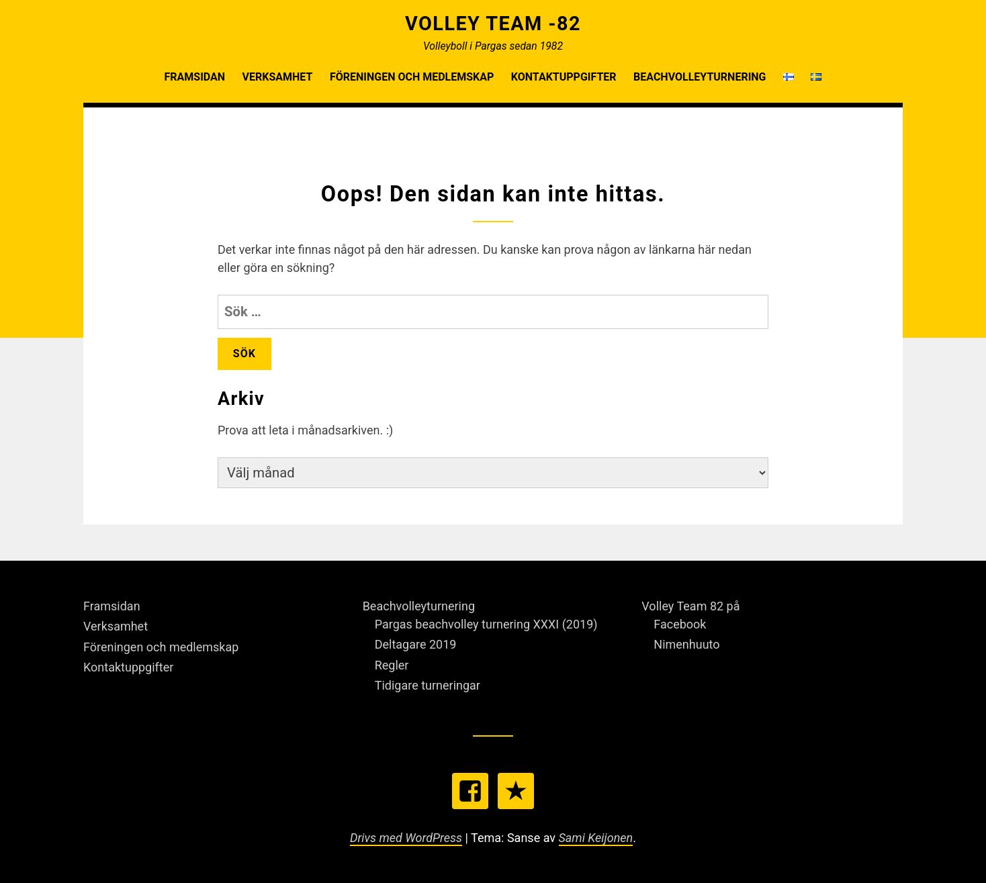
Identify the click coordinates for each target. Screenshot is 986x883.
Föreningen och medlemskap (412, 77)
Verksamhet (277, 77)
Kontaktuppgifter (564, 77)
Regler (392, 665)
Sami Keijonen (596, 838)
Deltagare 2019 (416, 644)
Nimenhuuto (686, 644)
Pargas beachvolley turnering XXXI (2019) (486, 624)
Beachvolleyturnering (699, 77)
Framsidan (195, 77)
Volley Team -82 (493, 23)
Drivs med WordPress (406, 838)
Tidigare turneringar (427, 685)
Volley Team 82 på (690, 606)
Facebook (680, 624)
